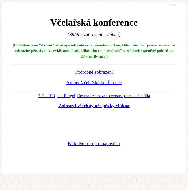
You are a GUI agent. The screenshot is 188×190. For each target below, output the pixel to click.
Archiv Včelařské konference (94, 82)
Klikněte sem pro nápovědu (94, 143)
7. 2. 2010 (46, 95)
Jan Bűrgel (66, 95)
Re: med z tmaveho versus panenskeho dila (113, 95)
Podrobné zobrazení (94, 72)
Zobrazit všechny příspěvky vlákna (94, 105)
